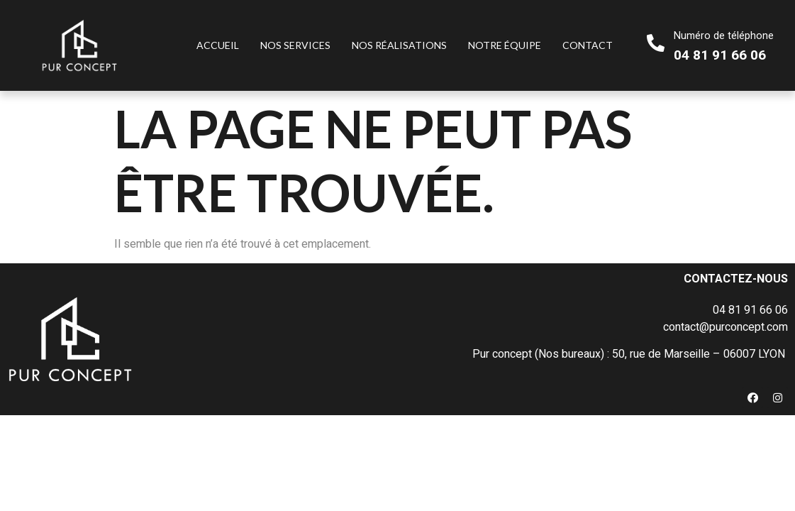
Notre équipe (504, 45)
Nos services (295, 45)
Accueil (217, 45)
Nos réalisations (399, 45)
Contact (587, 45)
